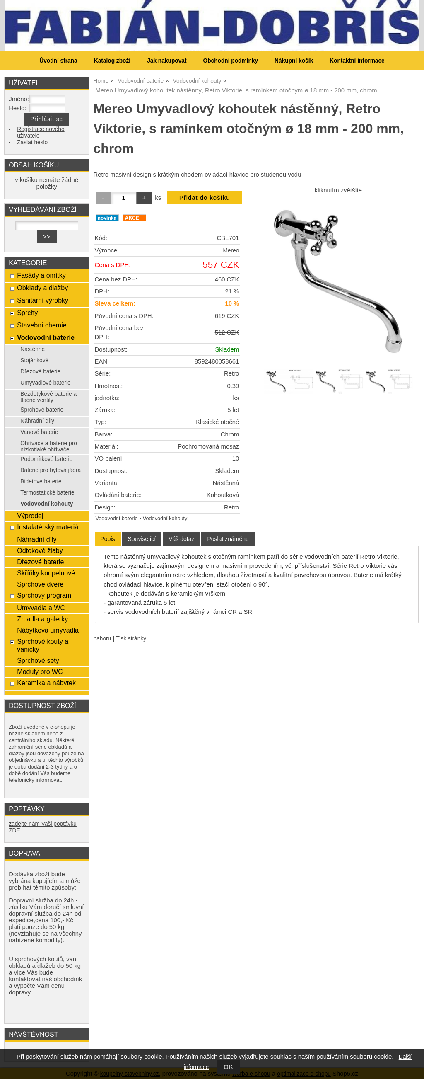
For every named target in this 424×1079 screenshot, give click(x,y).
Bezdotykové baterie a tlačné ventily (48, 397)
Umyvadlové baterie (45, 383)
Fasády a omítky (41, 275)
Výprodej (30, 515)
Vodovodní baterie (117, 518)
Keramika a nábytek (46, 682)
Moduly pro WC (40, 671)
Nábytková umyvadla (48, 630)
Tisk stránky (131, 638)
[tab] (108, 539)
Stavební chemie (41, 325)
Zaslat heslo (32, 142)
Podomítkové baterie (46, 459)
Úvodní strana (58, 61)
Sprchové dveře (40, 584)
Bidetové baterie (40, 481)
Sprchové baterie (41, 410)
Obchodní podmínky (230, 61)
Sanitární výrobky (42, 300)
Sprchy (27, 312)
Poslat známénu (227, 539)
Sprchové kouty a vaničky (42, 645)
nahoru (102, 638)
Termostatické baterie (47, 493)
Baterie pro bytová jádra (50, 470)
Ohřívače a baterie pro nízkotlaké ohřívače (48, 446)
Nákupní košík (294, 61)
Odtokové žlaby (40, 550)
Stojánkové (34, 360)
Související (142, 539)
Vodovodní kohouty (165, 518)
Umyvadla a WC (41, 607)
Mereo (231, 250)
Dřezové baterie (40, 372)
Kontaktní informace (357, 61)
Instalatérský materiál (48, 527)
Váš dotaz (181, 539)
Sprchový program (44, 595)
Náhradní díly (37, 421)
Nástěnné (32, 349)
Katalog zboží (112, 61)
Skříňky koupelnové (46, 573)
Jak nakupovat (166, 61)
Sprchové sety (38, 660)
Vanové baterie (39, 432)
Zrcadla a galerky (42, 619)
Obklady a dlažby (42, 287)
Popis (108, 539)
